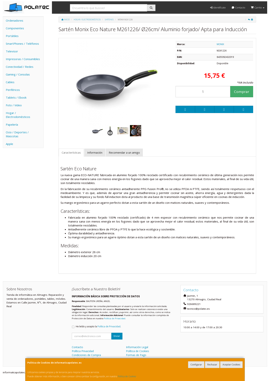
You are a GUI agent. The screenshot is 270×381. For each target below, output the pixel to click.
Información (94, 152)
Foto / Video (14, 105)
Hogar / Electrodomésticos (18, 115)
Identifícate (218, 7)
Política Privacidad (83, 351)
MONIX (220, 44)
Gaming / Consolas (18, 74)
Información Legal (137, 347)
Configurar (196, 364)
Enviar (117, 336)
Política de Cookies (127, 376)
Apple (9, 144)
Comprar (241, 91)
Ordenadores (14, 20)
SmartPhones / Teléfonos (22, 43)
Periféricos (13, 90)
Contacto (238, 7)
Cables (10, 82)
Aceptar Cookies (231, 364)
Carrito (257, 7)
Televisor (12, 51)
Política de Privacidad (114, 318)
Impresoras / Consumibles (23, 59)
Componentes (15, 28)
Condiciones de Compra (86, 355)
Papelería (12, 124)
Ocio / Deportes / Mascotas (17, 134)
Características (71, 152)
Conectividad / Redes (19, 67)
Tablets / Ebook (16, 97)
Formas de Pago (136, 355)
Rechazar (212, 364)
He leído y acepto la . (98, 326)
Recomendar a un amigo (124, 152)
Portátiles (12, 36)
